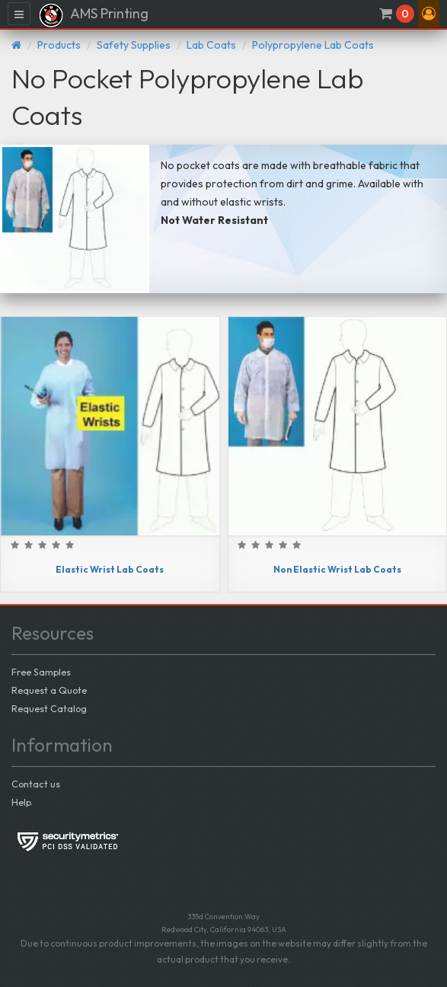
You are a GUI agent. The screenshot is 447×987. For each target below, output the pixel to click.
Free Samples (41, 672)
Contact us (35, 784)
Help (21, 802)
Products (59, 45)
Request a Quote (49, 690)
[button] (428, 13)
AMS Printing (93, 15)
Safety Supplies (134, 45)
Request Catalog (49, 708)
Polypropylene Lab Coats (313, 45)
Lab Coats (211, 45)
